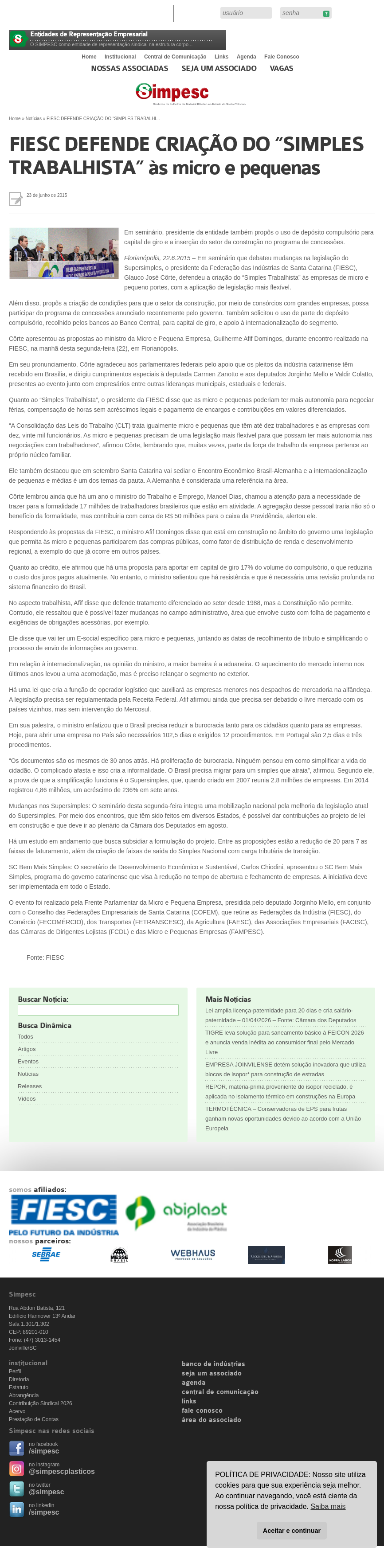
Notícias (34, 118)
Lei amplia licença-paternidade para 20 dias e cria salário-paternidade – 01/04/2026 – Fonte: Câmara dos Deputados (280, 1015)
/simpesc (44, 1451)
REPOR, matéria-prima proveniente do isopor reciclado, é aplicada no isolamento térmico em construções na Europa (280, 1091)
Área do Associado (198, 12)
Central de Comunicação (175, 57)
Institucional (120, 57)
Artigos (26, 1049)
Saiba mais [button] (327, 1506)
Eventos (28, 1061)
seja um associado (212, 1374)
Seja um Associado (218, 68)
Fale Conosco (281, 57)
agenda (194, 1383)
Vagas (282, 68)
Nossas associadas (129, 68)
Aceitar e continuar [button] (292, 1530)
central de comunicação (220, 1392)
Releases (30, 1086)
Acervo (17, 1411)
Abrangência (24, 1395)
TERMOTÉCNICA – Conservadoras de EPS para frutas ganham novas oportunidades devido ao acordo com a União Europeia (283, 1119)
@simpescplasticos (62, 1471)
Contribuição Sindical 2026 (40, 1403)
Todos (25, 1036)
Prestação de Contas (34, 1419)
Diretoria (19, 1379)
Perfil (15, 1371)
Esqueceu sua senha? (326, 14)
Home (89, 57)
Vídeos (26, 1098)
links (189, 1402)
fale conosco (202, 1411)
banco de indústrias (213, 1364)
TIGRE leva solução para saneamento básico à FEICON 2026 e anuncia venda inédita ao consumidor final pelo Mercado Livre (284, 1042)
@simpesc (46, 1492)
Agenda (246, 57)
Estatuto (18, 1387)
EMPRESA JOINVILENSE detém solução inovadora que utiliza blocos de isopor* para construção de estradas (285, 1069)
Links (221, 57)
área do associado (211, 1420)
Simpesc (212, 98)
